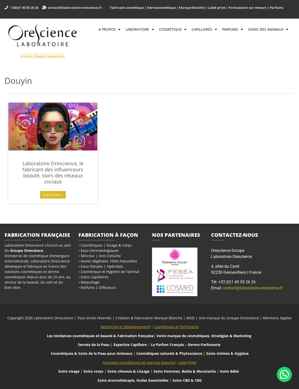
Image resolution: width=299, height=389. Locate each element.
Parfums (232, 29)
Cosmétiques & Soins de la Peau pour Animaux (91, 353)
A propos (110, 29)
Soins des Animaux (268, 29)
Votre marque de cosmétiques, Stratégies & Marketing (204, 335)
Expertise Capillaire (130, 344)
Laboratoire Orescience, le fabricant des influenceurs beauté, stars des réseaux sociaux (52, 172)
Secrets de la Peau (93, 344)
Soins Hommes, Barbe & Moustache (185, 371)
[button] (284, 374)
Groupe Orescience (26, 250)
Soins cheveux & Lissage (128, 371)
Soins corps (93, 371)
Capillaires (204, 29)
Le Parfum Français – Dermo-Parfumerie (186, 344)
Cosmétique (173, 29)
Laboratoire (140, 29)
